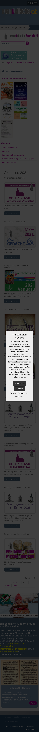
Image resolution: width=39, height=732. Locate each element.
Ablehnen (19, 389)
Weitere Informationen (19, 393)
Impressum (19, 396)
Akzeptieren (19, 383)
